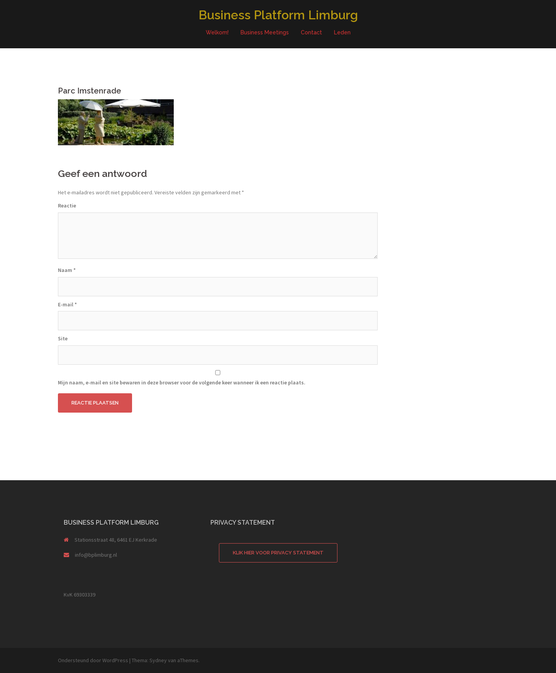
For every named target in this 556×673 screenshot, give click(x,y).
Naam (67, 270)
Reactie (67, 205)
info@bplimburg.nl (96, 554)
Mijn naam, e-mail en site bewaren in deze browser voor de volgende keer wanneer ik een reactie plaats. (181, 382)
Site (63, 338)
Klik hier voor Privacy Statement (278, 553)
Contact (311, 32)
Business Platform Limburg (278, 15)
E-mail (67, 304)
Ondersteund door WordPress (93, 660)
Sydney (158, 660)
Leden (342, 32)
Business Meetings (265, 32)
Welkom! (217, 32)
